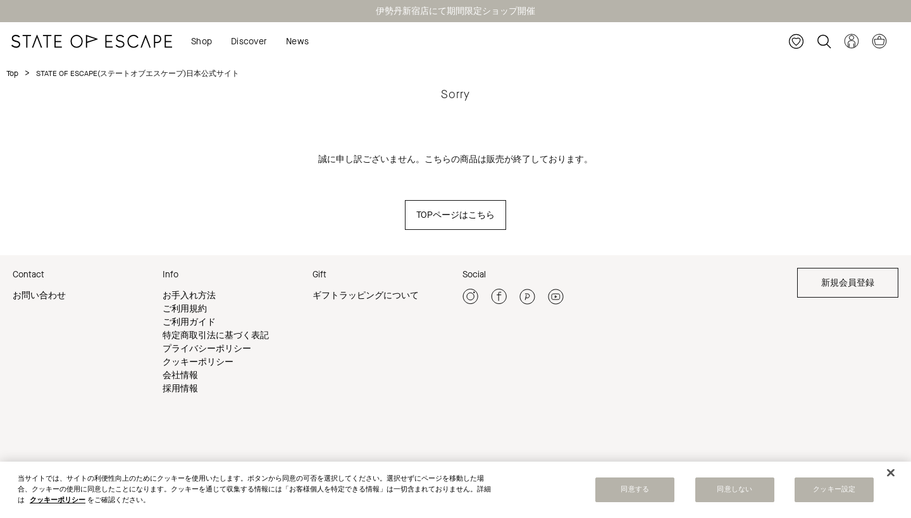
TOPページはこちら (455, 215)
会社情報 (180, 375)
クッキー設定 (834, 489)
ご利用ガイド (189, 322)
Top (12, 73)
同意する (634, 489)
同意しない (734, 489)
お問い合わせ (39, 295)
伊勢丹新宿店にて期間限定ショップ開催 (455, 11)
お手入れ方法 (189, 295)
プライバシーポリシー (207, 349)
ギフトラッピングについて (366, 295)
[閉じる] (891, 473)
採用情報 (180, 388)
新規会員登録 (847, 283)
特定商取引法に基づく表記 (216, 335)
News (297, 41)
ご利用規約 (185, 309)
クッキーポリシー (198, 362)
